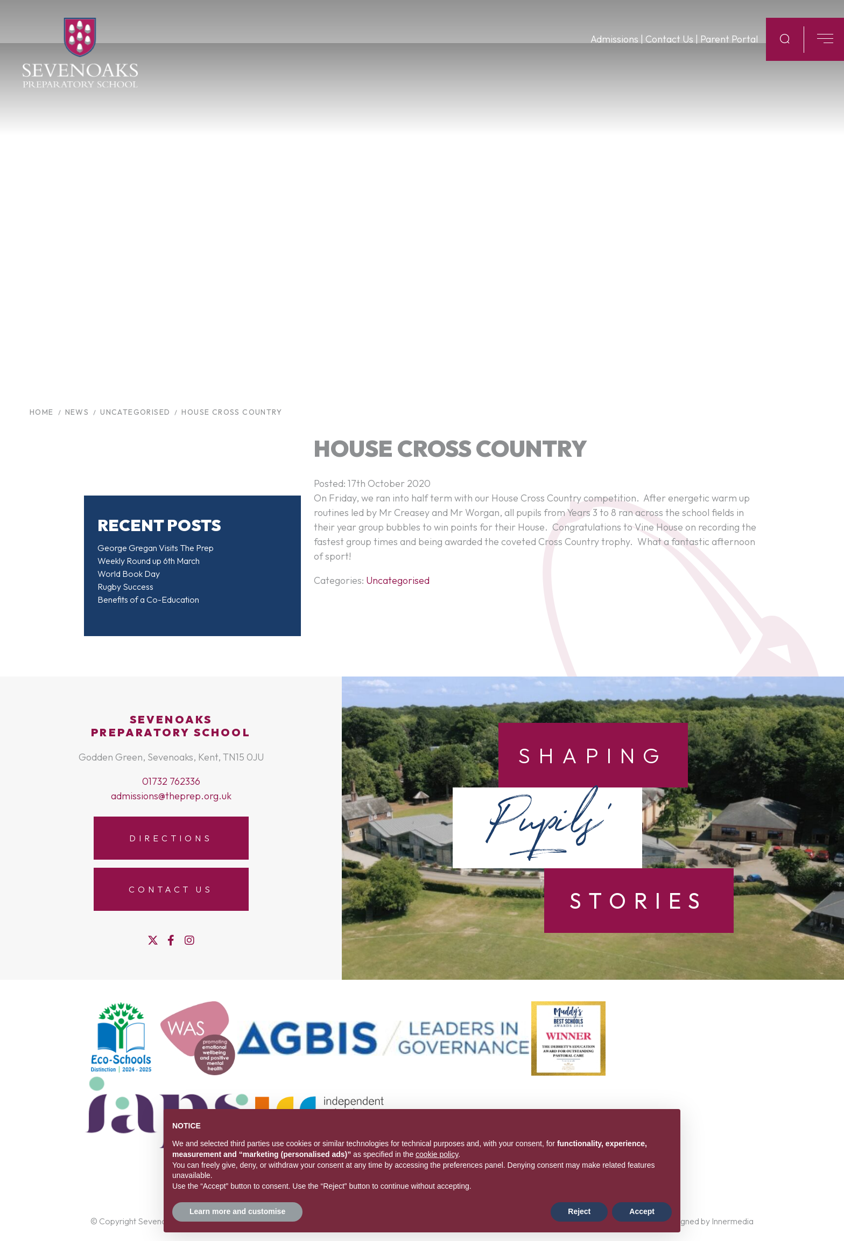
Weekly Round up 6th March (148, 560)
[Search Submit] (785, 48)
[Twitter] (152, 940)
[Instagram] (189, 940)
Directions (170, 838)
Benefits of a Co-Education (148, 599)
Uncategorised (398, 580)
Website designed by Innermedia (693, 1221)
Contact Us (669, 49)
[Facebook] (170, 940)
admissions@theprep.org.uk (171, 796)
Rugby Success (125, 586)
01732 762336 (171, 781)
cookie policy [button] (437, 1154)
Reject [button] (579, 1211)
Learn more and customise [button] (237, 1211)
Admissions (614, 49)
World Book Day (128, 573)
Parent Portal (729, 49)
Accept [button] (642, 1211)
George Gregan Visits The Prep (155, 547)
